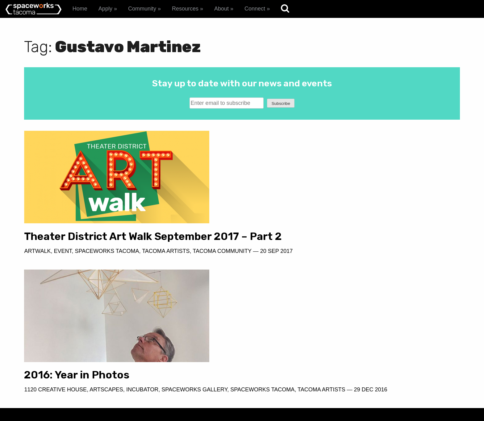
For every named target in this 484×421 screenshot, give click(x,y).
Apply (105, 9)
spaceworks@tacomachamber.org (410, 372)
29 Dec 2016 (386, 260)
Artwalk (37, 263)
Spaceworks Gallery (416, 251)
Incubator (364, 251)
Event (63, 263)
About (221, 9)
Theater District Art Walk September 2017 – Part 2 (117, 242)
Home (80, 9)
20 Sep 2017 (83, 272)
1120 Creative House (277, 251)
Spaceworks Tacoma (107, 263)
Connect (254, 9)
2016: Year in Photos (299, 236)
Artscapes (328, 251)
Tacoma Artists (166, 263)
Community (142, 9)
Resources (185, 9)
